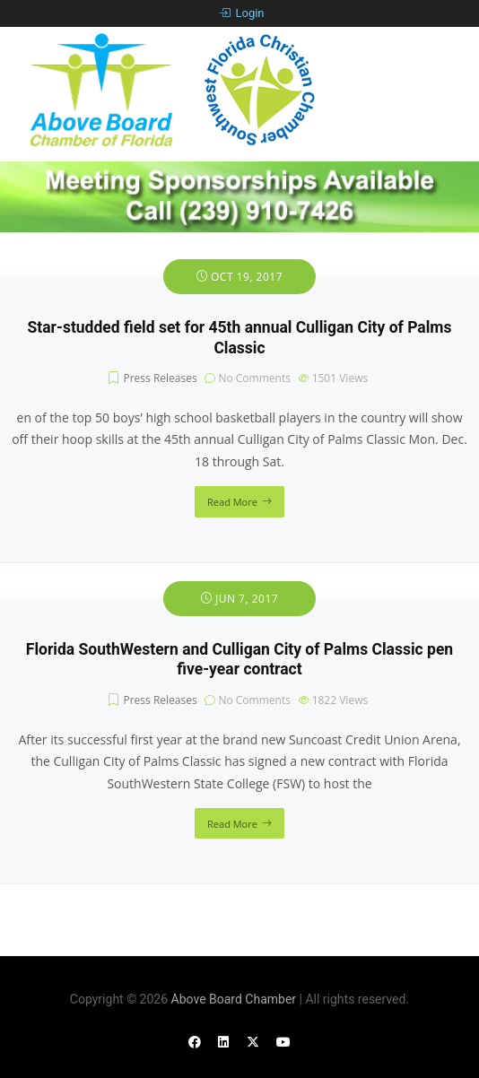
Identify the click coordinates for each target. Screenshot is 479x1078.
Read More (232, 502)
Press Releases (159, 378)
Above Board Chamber (234, 999)
